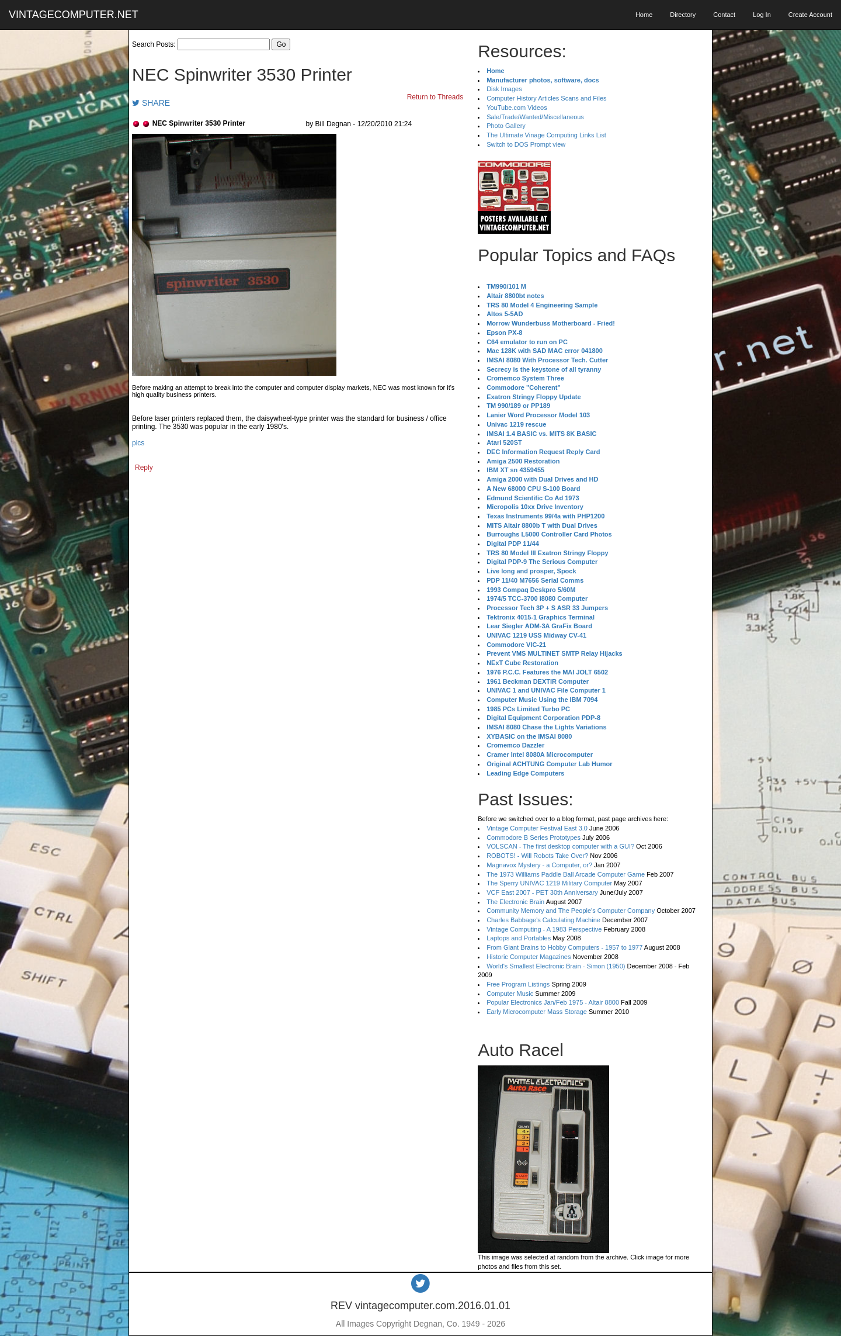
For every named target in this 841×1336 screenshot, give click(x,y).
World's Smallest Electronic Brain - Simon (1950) (555, 966)
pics (138, 443)
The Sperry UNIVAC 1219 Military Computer (549, 883)
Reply (144, 467)
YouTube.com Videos (516, 107)
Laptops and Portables (518, 938)
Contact (724, 14)
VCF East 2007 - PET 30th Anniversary (542, 892)
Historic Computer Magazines (528, 956)
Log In (762, 14)
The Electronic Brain (515, 901)
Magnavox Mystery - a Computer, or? (539, 864)
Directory (683, 14)
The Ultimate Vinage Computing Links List (546, 135)
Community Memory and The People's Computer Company (570, 910)
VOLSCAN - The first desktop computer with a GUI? (560, 846)
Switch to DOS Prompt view (525, 144)
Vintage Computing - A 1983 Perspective (544, 929)
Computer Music (509, 993)
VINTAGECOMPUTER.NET (73, 14)
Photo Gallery (506, 125)
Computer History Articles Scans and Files (546, 98)
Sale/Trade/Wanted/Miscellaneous (535, 116)
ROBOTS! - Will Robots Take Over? (537, 855)
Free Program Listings (518, 984)
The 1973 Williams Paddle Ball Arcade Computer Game (565, 874)
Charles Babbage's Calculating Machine (543, 919)
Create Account (810, 14)
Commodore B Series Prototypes (533, 837)
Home (643, 14)
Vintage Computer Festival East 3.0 (537, 828)
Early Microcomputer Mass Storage (536, 1011)
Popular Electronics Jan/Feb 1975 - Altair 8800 (552, 1002)
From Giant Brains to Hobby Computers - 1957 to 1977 (564, 947)
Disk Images (504, 88)
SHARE (151, 103)
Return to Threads (435, 97)
